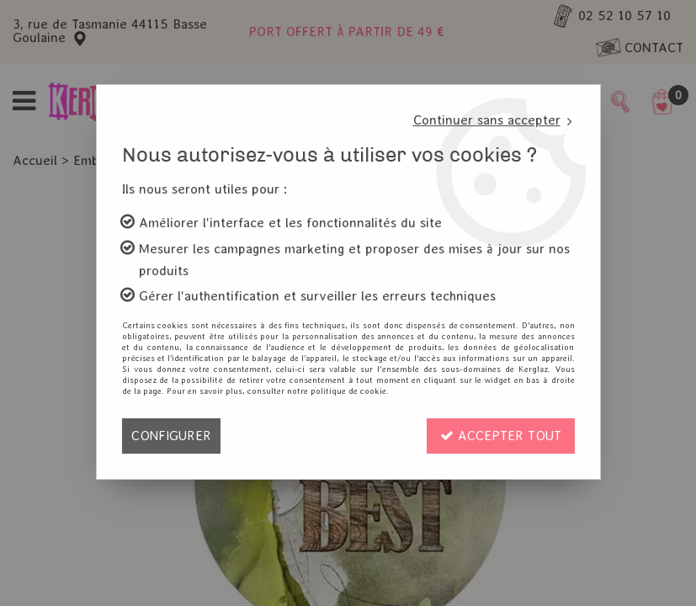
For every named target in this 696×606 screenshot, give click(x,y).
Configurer (171, 435)
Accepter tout (500, 435)
